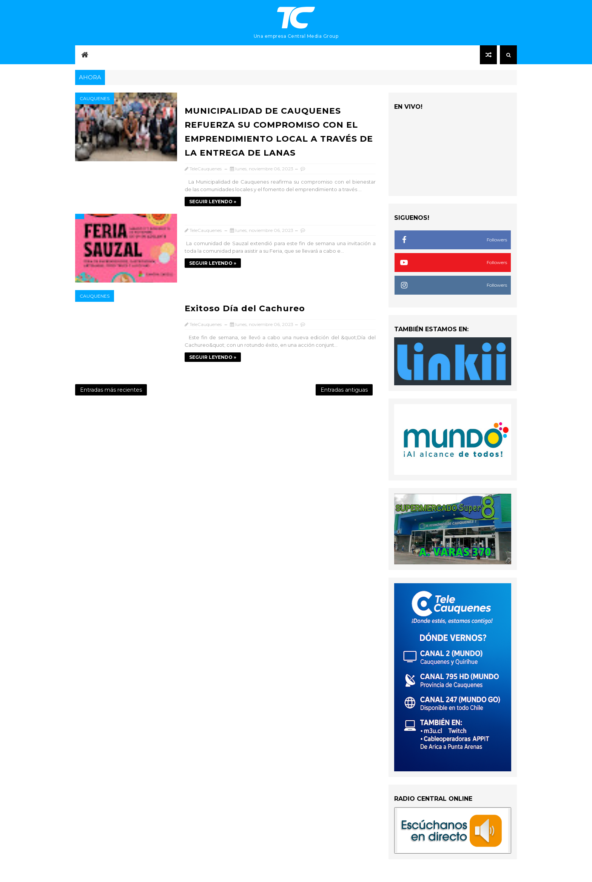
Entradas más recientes (111, 389)
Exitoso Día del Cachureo (245, 308)
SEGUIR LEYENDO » (212, 201)
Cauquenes (94, 98)
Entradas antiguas (344, 389)
